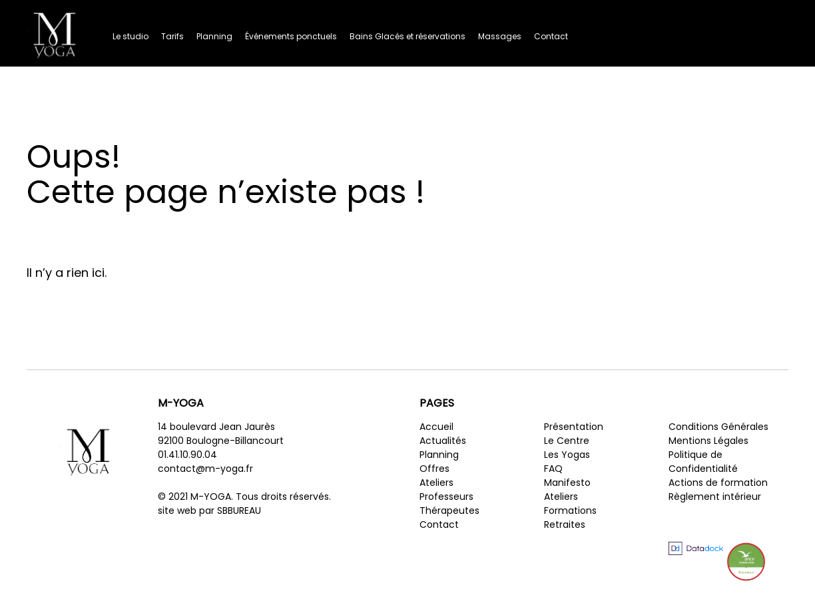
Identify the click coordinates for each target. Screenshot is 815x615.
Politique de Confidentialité (703, 461)
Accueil (436, 426)
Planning (214, 36)
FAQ (553, 468)
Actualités (442, 440)
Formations (570, 510)
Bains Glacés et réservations (407, 36)
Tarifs (172, 36)
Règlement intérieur (715, 496)
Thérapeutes (449, 510)
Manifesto (567, 482)
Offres (434, 468)
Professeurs (446, 496)
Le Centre (566, 440)
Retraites (564, 524)
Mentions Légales (708, 440)
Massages (499, 36)
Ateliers (436, 482)
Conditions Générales (718, 426)
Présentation (573, 426)
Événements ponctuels (291, 36)
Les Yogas (567, 454)
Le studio (130, 36)
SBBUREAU (239, 510)
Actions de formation (718, 482)
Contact (551, 36)
